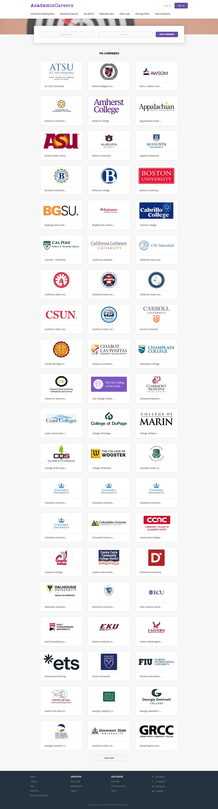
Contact (33, 781)
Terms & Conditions (39, 795)
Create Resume (118, 786)
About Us (34, 791)
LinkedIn (159, 791)
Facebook (160, 777)
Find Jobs (115, 781)
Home (33, 777)
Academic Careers (96, 805)
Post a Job (75, 781)
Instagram (160, 786)
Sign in (167, 5)
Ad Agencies (76, 786)
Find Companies (166, 34)
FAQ (32, 786)
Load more (109, 758)
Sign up (181, 5)
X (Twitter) (160, 782)
